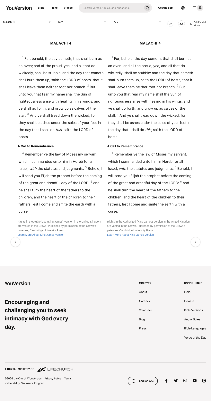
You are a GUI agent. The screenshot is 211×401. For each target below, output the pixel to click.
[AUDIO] (170, 24)
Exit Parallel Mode (197, 24)
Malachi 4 (27, 22)
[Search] (111, 8)
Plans (54, 7)
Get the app (165, 7)
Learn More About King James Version (41, 234)
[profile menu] (197, 8)
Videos (68, 7)
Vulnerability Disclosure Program (24, 383)
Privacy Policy (53, 378)
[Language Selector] (183, 8)
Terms (68, 378)
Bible (41, 7)
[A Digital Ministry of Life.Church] (105, 367)
